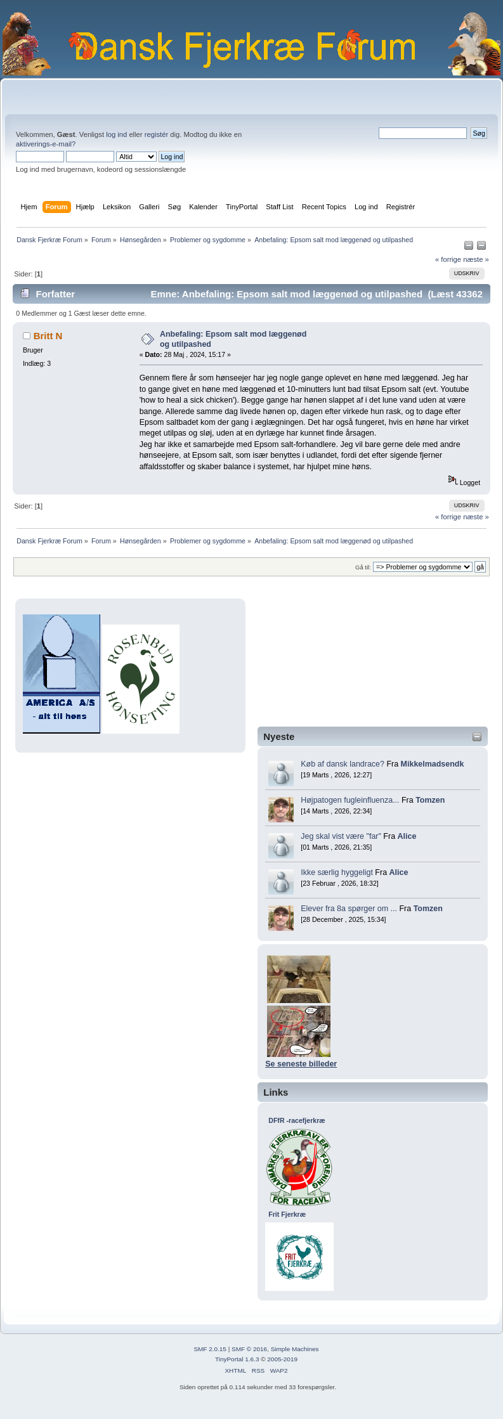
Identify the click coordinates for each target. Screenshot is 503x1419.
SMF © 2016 (249, 1348)
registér (156, 134)
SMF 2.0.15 (209, 1348)
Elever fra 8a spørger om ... (349, 908)
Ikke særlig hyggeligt (337, 872)
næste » (476, 259)
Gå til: (363, 567)
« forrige (448, 259)
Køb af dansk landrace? (342, 764)
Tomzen (430, 800)
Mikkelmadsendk (432, 764)
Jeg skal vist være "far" (341, 836)
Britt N (48, 335)
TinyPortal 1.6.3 (237, 1359)
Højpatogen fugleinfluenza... (350, 800)
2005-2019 (282, 1359)
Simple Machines (295, 1348)
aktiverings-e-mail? (45, 144)
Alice (407, 836)
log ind (116, 134)
